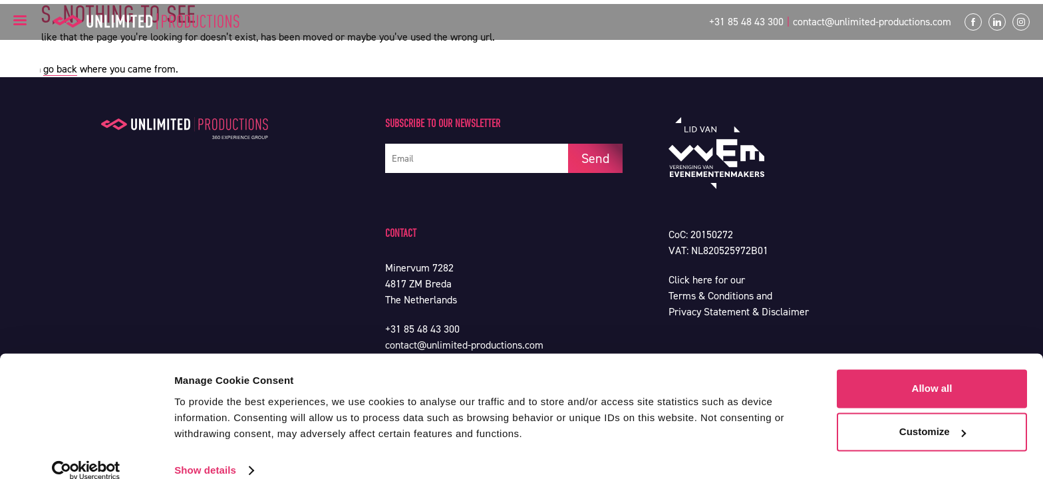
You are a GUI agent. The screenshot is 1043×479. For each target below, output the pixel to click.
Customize (932, 414)
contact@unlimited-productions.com (872, 22)
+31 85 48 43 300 (746, 22)
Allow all (932, 371)
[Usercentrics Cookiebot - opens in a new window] (86, 453)
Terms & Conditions (711, 296)
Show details (205, 452)
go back (60, 69)
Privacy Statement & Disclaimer (739, 312)
